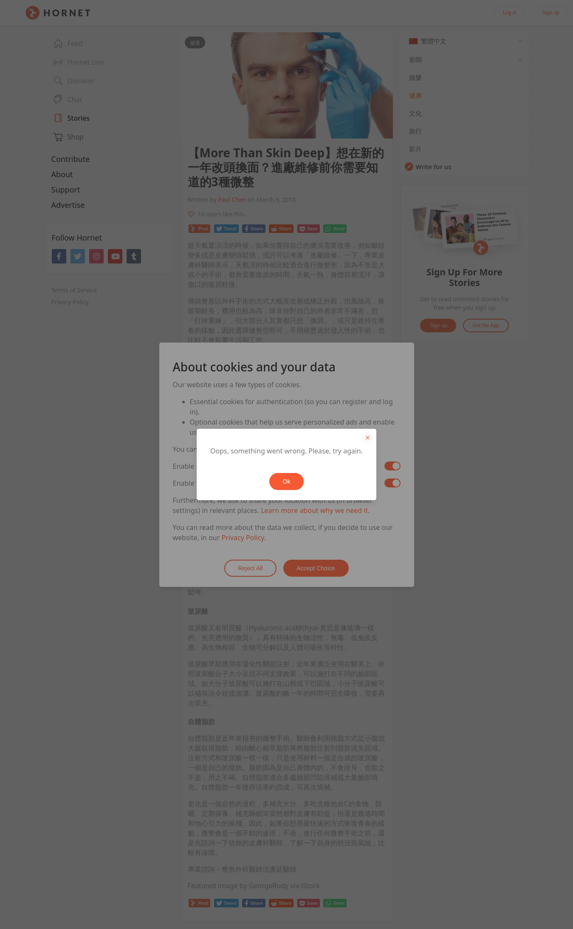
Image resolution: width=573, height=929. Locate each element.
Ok (287, 481)
